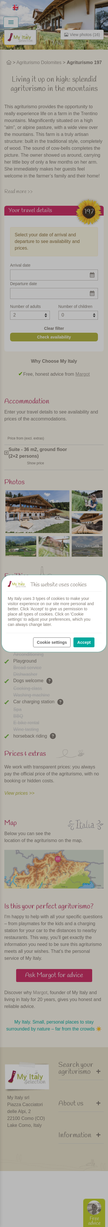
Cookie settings (52, 642)
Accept (84, 642)
